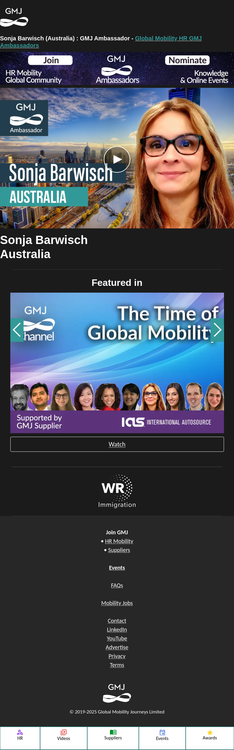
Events (117, 567)
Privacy (117, 656)
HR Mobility (119, 541)
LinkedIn (117, 629)
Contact (117, 620)
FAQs (117, 585)
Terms (117, 664)
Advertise (117, 647)
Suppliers (119, 549)
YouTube (117, 638)
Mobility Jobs (117, 602)
